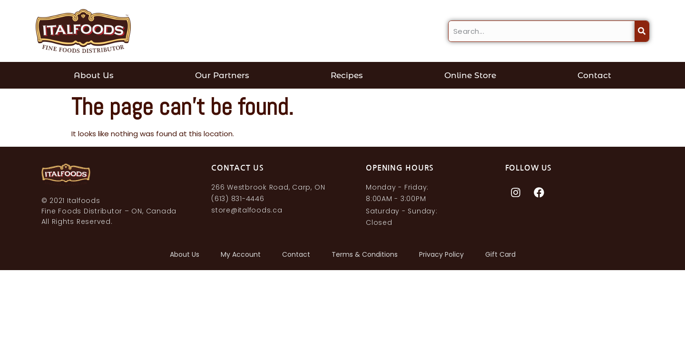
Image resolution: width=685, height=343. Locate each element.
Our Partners (222, 75)
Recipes (347, 75)
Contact (594, 75)
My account (241, 254)
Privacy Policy (441, 254)
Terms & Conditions (365, 254)
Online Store (470, 75)
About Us (94, 75)
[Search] (642, 31)
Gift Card (500, 254)
